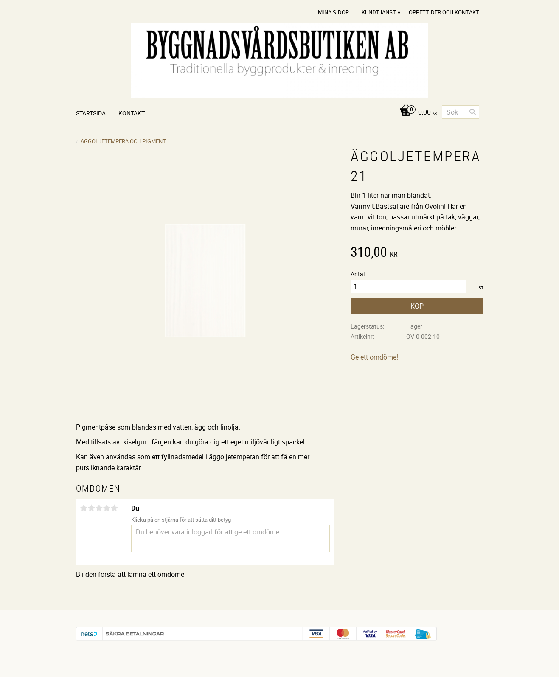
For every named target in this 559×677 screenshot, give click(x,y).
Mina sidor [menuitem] (333, 12)
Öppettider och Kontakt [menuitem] (444, 12)
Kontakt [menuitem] (131, 113)
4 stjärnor (107, 508)
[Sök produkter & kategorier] (460, 112)
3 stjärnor (99, 508)
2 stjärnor (92, 508)
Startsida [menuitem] (91, 113)
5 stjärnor (114, 508)
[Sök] (472, 112)
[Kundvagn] (415, 112)
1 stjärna (84, 508)
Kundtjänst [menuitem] (379, 12)
